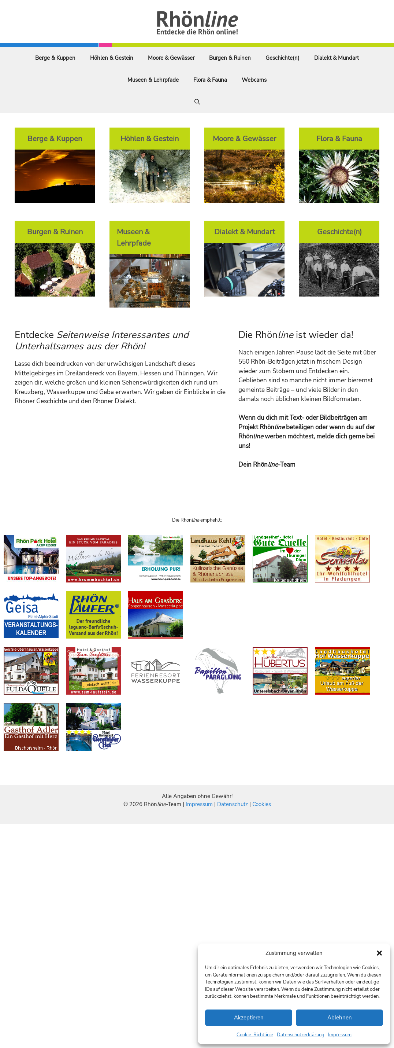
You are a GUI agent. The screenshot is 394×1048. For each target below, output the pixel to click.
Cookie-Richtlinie (255, 1035)
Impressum (340, 1035)
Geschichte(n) (282, 58)
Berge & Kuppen (55, 58)
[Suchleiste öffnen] (197, 102)
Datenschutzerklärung (300, 1035)
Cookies (261, 804)
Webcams (254, 80)
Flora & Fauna (210, 80)
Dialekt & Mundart (336, 58)
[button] (379, 953)
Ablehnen (339, 1017)
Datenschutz (232, 804)
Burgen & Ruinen (230, 58)
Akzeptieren (249, 1017)
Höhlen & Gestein (111, 58)
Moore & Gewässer (171, 58)
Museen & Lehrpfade (153, 80)
